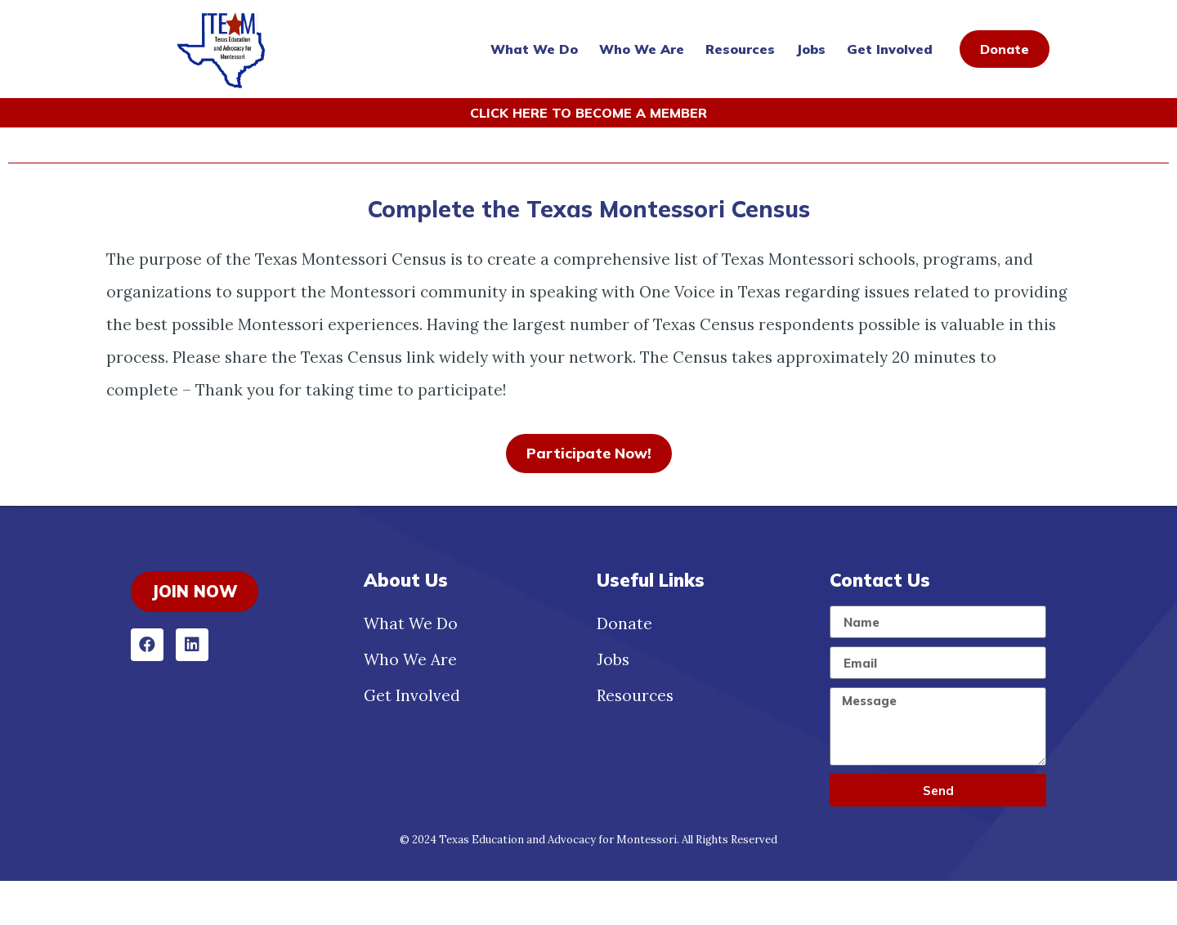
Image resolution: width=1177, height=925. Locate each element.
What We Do (534, 49)
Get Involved (890, 49)
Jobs (811, 49)
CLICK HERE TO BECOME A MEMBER (588, 113)
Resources (740, 49)
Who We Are (641, 49)
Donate (624, 667)
